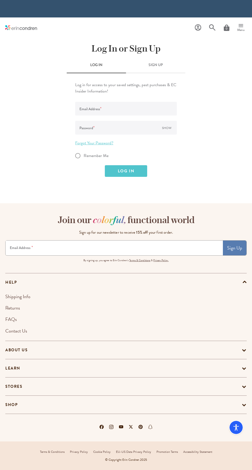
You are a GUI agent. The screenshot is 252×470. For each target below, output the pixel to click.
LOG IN (96, 64)
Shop (11, 405)
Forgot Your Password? (94, 143)
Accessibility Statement (197, 451)
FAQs (11, 319)
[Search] (212, 28)
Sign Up (234, 247)
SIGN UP (155, 64)
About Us (16, 350)
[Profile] (198, 28)
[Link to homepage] (21, 27)
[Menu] (241, 28)
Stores (13, 386)
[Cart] (226, 28)
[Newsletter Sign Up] (114, 248)
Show (167, 128)
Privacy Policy (79, 451)
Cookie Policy (102, 451)
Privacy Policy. (161, 260)
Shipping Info (17, 296)
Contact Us (16, 330)
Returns (12, 307)
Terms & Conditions (139, 260)
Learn (12, 368)
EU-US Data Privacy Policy (133, 451)
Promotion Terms (167, 451)
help (11, 282)
